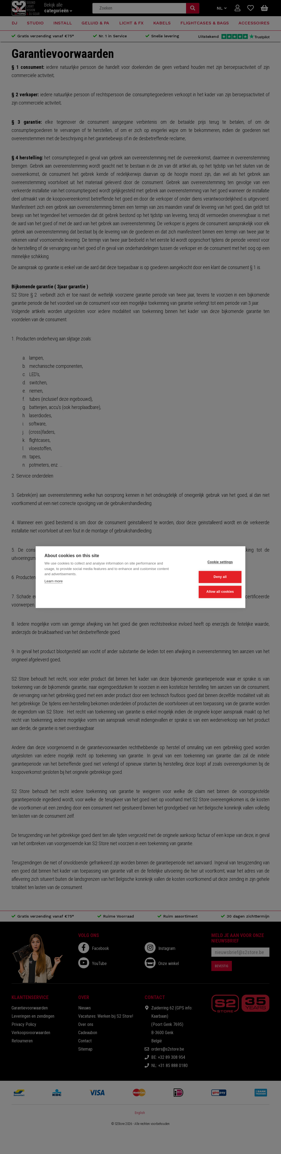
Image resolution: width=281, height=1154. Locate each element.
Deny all (209, 577)
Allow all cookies (209, 591)
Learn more (53, 582)
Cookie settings (209, 562)
